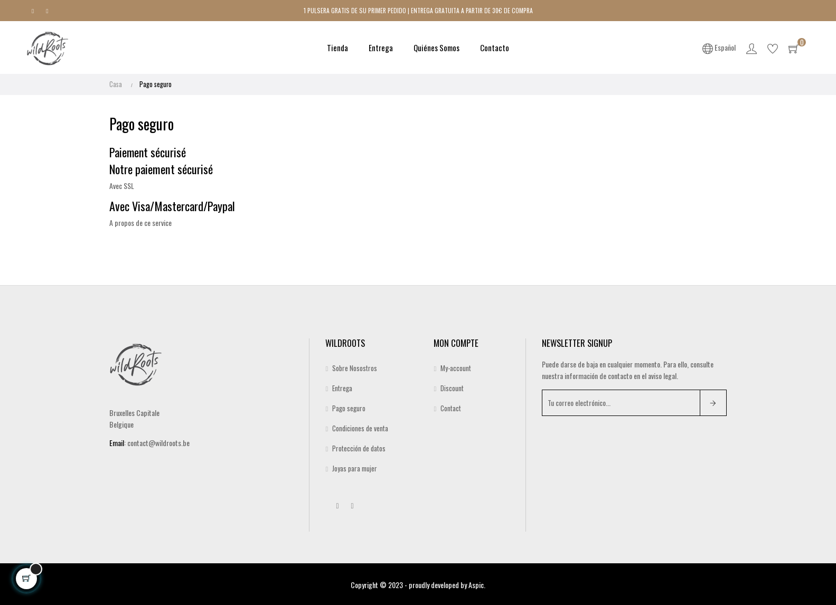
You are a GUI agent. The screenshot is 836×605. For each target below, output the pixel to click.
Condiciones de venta (360, 427)
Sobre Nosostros (354, 367)
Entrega (342, 387)
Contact (450, 407)
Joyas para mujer (354, 467)
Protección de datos (359, 447)
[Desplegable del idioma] (719, 47)
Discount (452, 387)
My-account (455, 367)
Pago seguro (348, 407)
